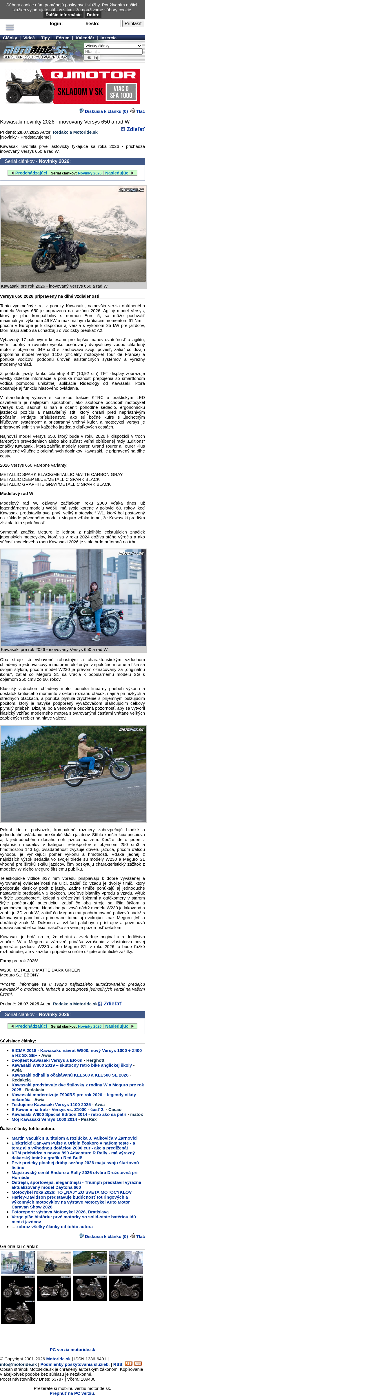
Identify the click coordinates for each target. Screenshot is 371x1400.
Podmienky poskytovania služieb (74, 1364)
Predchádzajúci (31, 172)
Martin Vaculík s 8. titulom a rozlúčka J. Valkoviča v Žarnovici (74, 1138)
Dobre (93, 14)
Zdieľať (135, 129)
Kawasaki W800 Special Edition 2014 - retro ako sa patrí (69, 1114)
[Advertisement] (68, 1334)
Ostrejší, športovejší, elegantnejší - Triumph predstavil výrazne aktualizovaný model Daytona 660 (76, 1185)
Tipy (45, 37)
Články (10, 37)
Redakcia (21, 1079)
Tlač (140, 111)
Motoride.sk (58, 1358)
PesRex (89, 1119)
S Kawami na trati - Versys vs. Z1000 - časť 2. (58, 1109)
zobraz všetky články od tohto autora (55, 1226)
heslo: (93, 23)
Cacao (114, 1109)
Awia (46, 1055)
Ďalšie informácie (63, 14)
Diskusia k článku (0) (103, 111)
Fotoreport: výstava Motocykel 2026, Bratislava (60, 1211)
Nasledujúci (117, 172)
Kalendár (85, 37)
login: (56, 23)
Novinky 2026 (54, 161)
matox (136, 1114)
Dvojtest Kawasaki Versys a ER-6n (47, 1060)
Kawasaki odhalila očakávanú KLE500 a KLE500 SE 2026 (70, 1074)
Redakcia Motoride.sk (75, 132)
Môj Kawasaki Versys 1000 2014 (44, 1119)
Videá (29, 37)
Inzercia (109, 37)
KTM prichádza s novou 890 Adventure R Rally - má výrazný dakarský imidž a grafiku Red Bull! (73, 1155)
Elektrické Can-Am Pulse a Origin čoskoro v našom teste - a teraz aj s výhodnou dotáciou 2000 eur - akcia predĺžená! (73, 1145)
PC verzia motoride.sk (72, 1349)
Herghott (95, 1060)
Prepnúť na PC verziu (72, 1393)
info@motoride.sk (18, 1364)
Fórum (63, 37)
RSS (117, 1364)
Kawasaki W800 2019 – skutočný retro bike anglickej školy (72, 1065)
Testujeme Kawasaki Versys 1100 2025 (51, 1104)
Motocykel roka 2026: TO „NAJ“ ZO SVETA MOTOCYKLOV (72, 1192)
